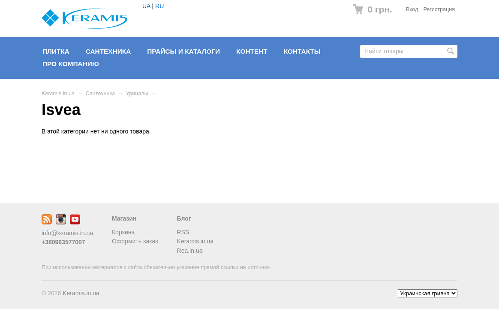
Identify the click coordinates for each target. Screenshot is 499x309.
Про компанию (70, 63)
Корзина (123, 232)
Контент (252, 51)
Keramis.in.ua (58, 94)
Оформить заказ (135, 241)
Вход (412, 9)
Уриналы (137, 94)
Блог (184, 218)
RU (159, 6)
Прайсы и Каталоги (183, 51)
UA (146, 6)
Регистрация (439, 9)
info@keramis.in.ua (67, 233)
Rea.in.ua (190, 250)
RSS (183, 232)
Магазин (124, 218)
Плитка (55, 51)
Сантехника (108, 51)
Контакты (302, 51)
